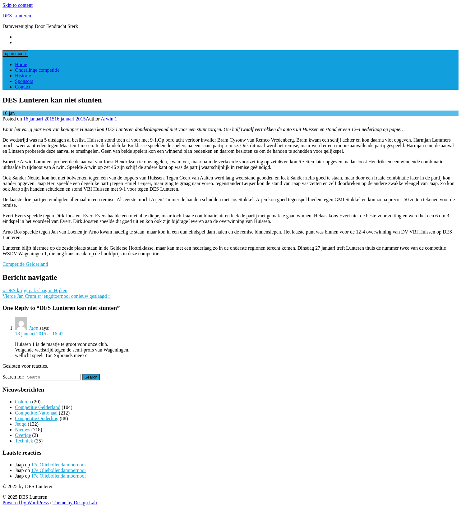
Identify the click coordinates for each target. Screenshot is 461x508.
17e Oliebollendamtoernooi (58, 464)
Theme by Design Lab (75, 502)
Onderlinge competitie (37, 70)
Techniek (24, 440)
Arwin (107, 118)
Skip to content (17, 5)
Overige (23, 435)
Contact (22, 86)
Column (23, 401)
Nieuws (22, 429)
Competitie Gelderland (25, 264)
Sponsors (24, 81)
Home (21, 64)
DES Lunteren (16, 15)
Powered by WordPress (25, 502)
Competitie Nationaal (36, 412)
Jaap (33, 328)
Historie (23, 75)
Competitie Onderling (36, 418)
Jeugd (20, 424)
